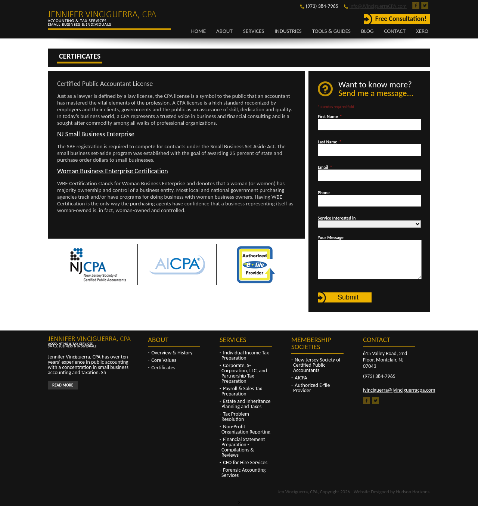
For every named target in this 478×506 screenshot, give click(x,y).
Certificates (163, 367)
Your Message (331, 237)
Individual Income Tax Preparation (245, 355)
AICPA (301, 378)
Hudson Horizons (412, 491)
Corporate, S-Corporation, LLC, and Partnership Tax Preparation (244, 373)
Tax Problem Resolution (235, 416)
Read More (62, 385)
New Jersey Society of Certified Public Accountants (317, 365)
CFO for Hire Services (245, 462)
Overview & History (171, 353)
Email (325, 167)
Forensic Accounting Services (243, 472)
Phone (324, 192)
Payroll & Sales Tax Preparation (241, 391)
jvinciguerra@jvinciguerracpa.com (399, 390)
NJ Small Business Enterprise (95, 134)
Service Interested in (337, 218)
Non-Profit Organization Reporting (245, 429)
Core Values (163, 360)
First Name (330, 116)
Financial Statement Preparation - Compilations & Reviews (243, 447)
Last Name (329, 142)
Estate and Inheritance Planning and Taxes (246, 404)
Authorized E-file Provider (311, 388)
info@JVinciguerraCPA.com (378, 6)
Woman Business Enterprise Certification (112, 171)
